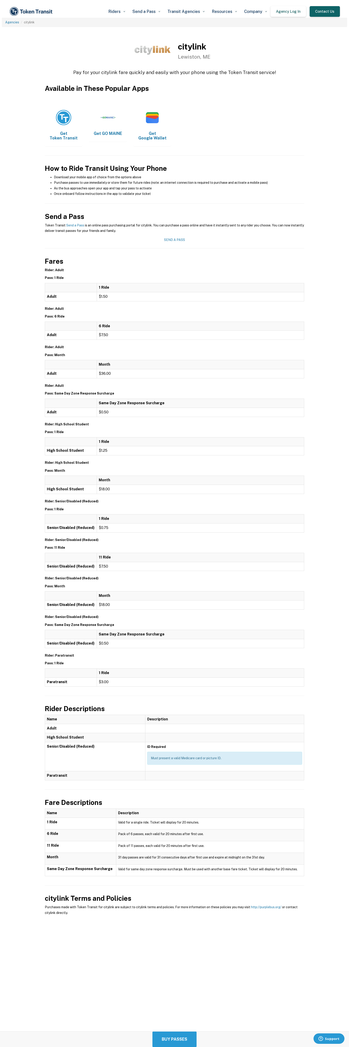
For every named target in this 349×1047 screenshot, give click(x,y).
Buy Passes (174, 1039)
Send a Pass (75, 225)
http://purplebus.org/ (266, 907)
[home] (32, 11)
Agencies (12, 22)
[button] (117, 11)
